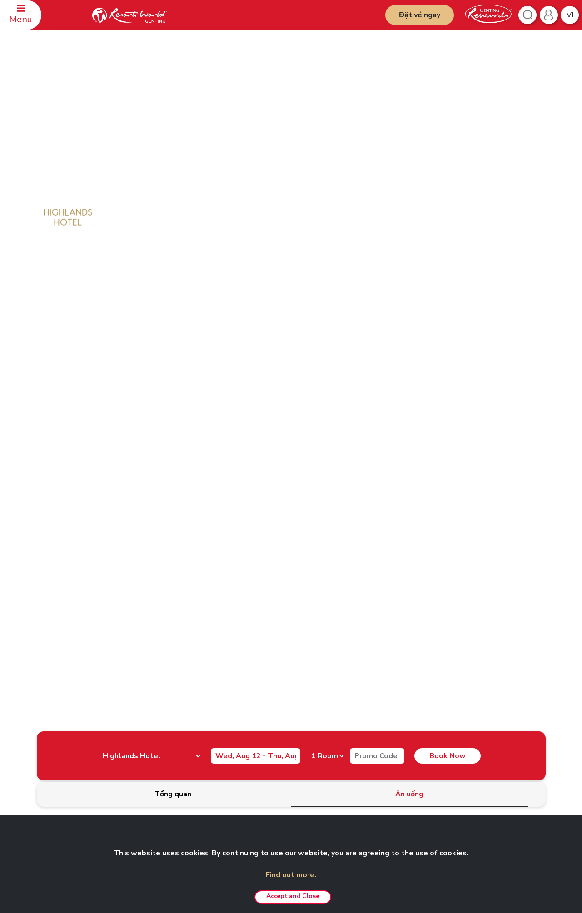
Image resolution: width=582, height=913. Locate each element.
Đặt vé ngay (419, 15)
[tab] (173, 794)
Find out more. (291, 875)
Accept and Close (292, 896)
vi (570, 15)
